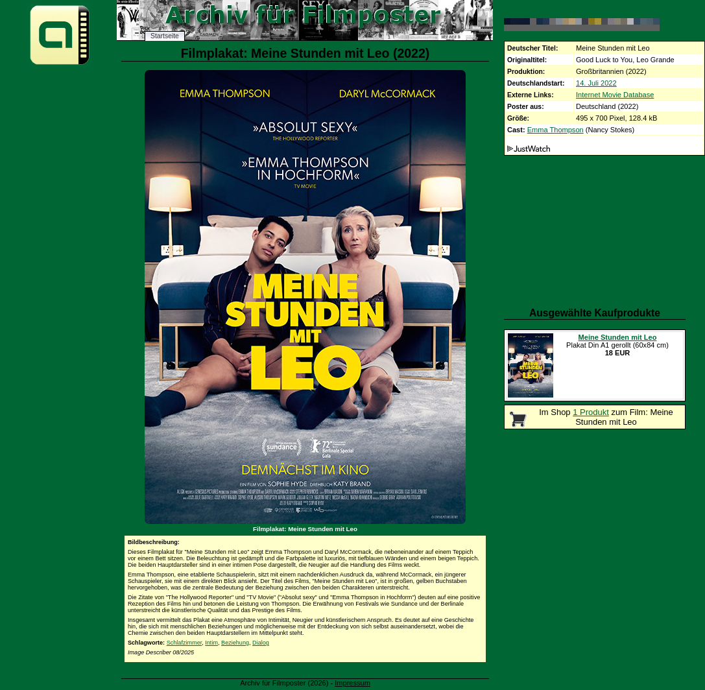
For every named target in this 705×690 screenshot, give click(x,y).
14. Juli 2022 (596, 83)
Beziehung (235, 642)
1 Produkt (591, 412)
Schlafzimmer (184, 642)
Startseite (164, 36)
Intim (211, 642)
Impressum (352, 683)
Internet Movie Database (615, 95)
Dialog (260, 642)
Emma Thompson (555, 130)
